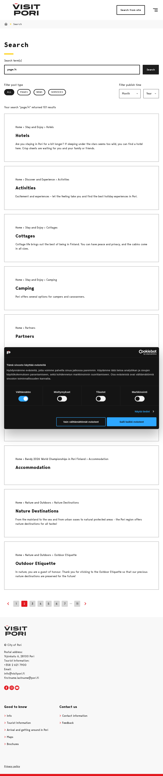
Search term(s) (13, 60)
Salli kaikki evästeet (131, 421)
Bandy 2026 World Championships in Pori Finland (55, 459)
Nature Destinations (37, 511)
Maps (8, 737)
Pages (24, 92)
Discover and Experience (40, 179)
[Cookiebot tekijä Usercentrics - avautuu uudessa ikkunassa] (141, 352)
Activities (25, 188)
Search (151, 69)
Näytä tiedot (142, 411)
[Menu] (155, 10)
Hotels (22, 135)
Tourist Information (17, 722)
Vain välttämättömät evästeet (81, 421)
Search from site (130, 10)
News (39, 92)
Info (8, 715)
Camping (24, 288)
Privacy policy (12, 766)
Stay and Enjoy (34, 127)
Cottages (25, 236)
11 (77, 603)
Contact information (73, 715)
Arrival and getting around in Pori (26, 730)
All (10, 92)
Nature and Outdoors (38, 502)
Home (19, 127)
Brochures (11, 744)
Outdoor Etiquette (35, 563)
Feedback (66, 722)
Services (57, 92)
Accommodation (32, 467)
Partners (24, 336)
